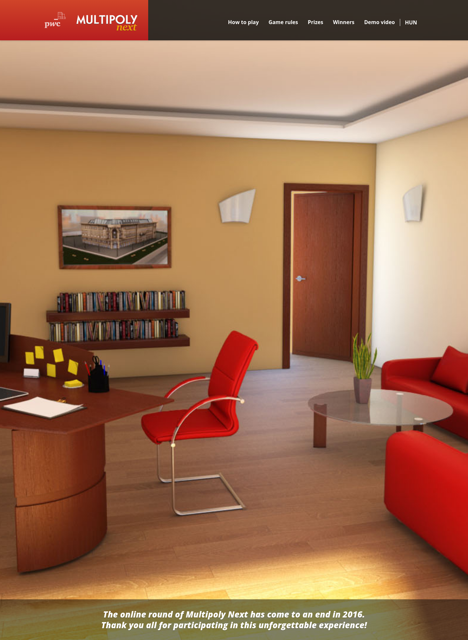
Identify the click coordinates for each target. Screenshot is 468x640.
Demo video (379, 22)
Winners (343, 22)
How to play (243, 22)
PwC (55, 20)
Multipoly (106, 23)
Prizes (315, 22)
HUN (411, 22)
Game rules (283, 22)
